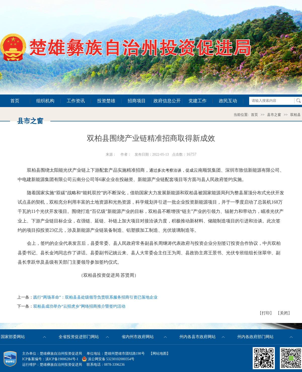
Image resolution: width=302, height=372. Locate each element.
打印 (266, 313)
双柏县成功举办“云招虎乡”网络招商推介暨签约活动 (79, 306)
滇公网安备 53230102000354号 (108, 359)
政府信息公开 (167, 100)
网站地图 (160, 353)
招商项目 (137, 100)
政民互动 (228, 100)
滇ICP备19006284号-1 (61, 359)
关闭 (284, 313)
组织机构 (45, 100)
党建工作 (197, 100)
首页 (14, 100)
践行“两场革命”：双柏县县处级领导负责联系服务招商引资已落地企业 (95, 297)
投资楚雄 (106, 100)
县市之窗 (274, 115)
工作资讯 (76, 100)
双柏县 (295, 115)
